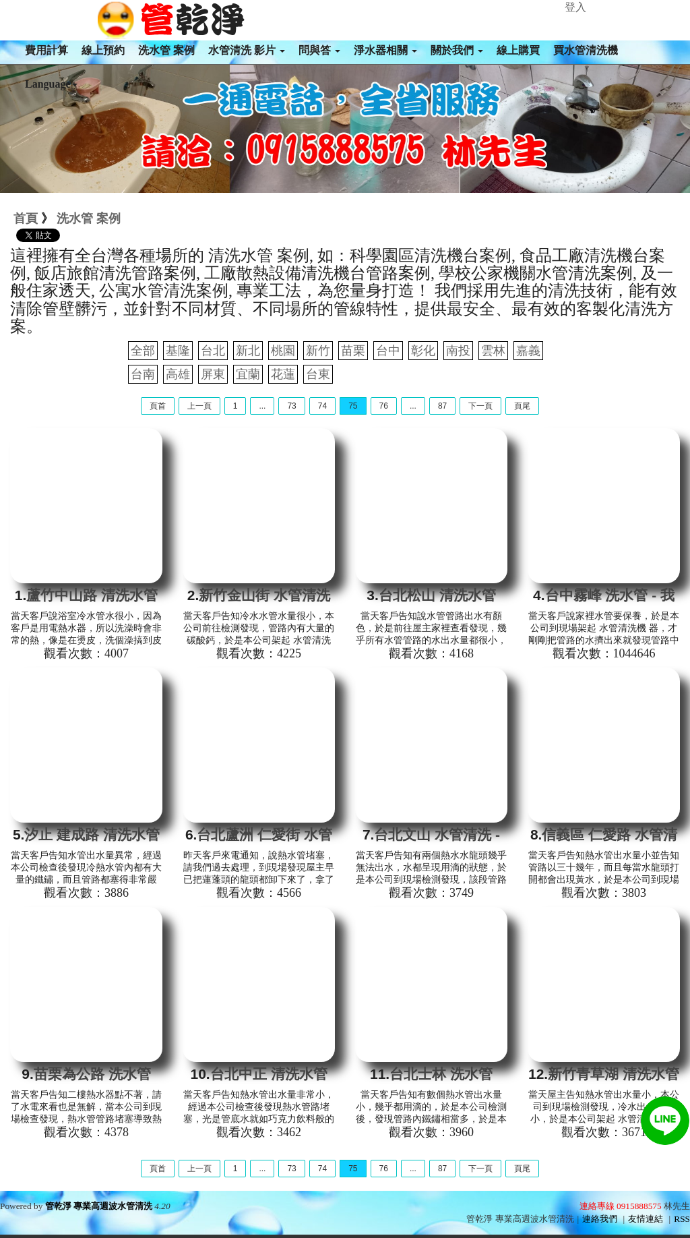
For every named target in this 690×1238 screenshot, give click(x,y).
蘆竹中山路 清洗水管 (92, 595)
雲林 (493, 350)
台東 (318, 374)
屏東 (213, 374)
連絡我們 (599, 1219)
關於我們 (457, 50)
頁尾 (522, 406)
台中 (388, 350)
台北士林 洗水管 (441, 1074)
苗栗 (353, 350)
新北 (248, 350)
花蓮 (283, 374)
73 (291, 406)
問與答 (319, 50)
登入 (575, 7)
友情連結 (645, 1219)
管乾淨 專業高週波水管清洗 (98, 1206)
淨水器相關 (385, 50)
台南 (143, 374)
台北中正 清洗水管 (268, 1074)
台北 (213, 350)
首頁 (25, 218)
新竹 (318, 350)
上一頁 (199, 406)
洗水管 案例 (166, 50)
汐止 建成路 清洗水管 (92, 834)
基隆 (178, 350)
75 (352, 406)
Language (51, 84)
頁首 (158, 406)
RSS (682, 1219)
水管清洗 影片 (246, 50)
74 (322, 406)
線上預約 (103, 50)
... (262, 406)
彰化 (423, 350)
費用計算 (46, 50)
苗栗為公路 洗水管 (92, 1074)
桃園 (283, 350)
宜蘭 (248, 374)
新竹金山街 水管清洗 (264, 595)
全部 (143, 350)
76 (383, 406)
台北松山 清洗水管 (437, 595)
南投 (458, 350)
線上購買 (518, 50)
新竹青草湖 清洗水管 (613, 1074)
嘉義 (528, 350)
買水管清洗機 (585, 50)
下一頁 (480, 406)
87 (442, 406)
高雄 (178, 374)
